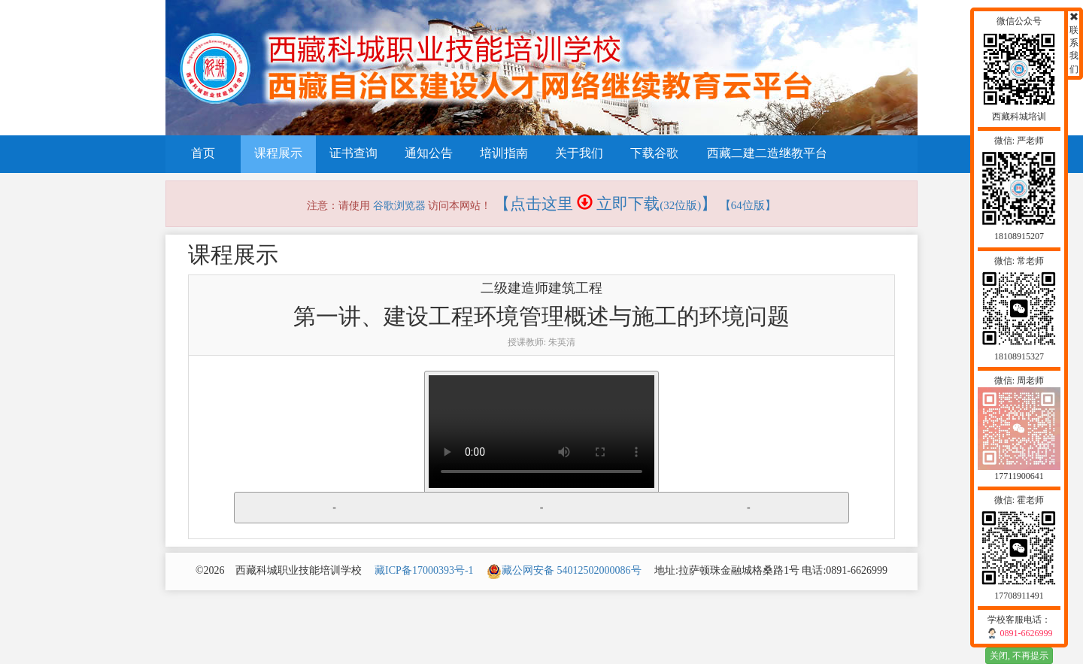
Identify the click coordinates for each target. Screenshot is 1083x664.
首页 (203, 153)
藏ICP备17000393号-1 (424, 570)
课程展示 (278, 153)
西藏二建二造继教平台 (767, 153)
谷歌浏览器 (399, 205)
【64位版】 (748, 205)
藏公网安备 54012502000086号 (564, 570)
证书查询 (353, 153)
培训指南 (504, 153)
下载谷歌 (654, 153)
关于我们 (579, 153)
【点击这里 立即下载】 (605, 204)
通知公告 (429, 153)
